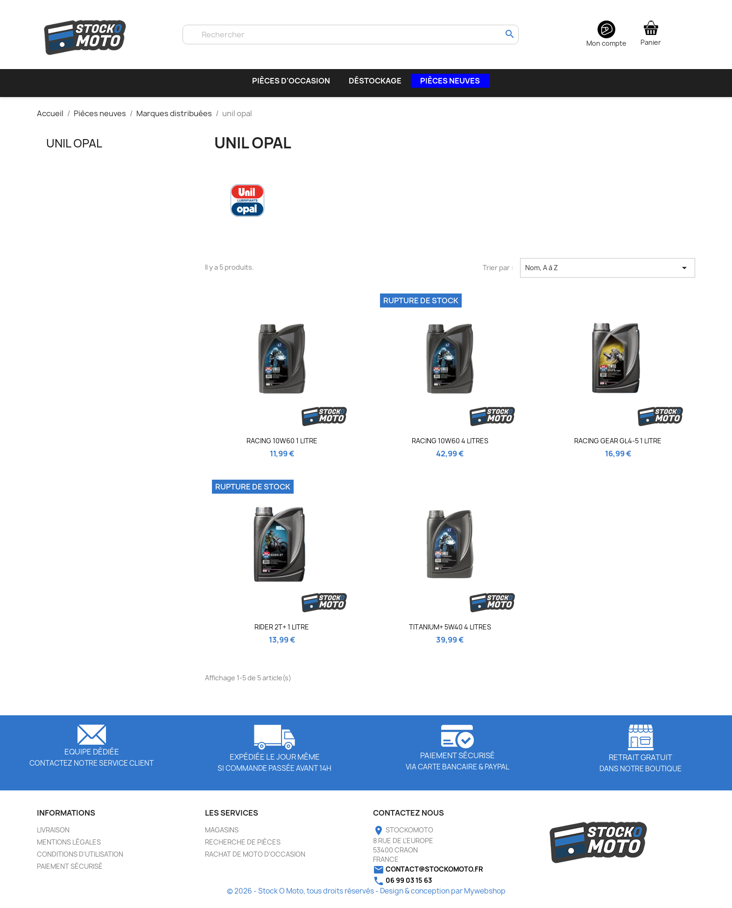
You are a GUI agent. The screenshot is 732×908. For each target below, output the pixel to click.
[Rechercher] (351, 34)
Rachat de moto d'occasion (255, 858)
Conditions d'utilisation (80, 858)
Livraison (53, 834)
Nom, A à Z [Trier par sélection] (607, 272)
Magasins (222, 834)
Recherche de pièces (243, 846)
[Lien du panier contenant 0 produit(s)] (650, 33)
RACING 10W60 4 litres (450, 445)
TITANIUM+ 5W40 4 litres (450, 631)
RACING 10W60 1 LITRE (281, 445)
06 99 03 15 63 (409, 884)
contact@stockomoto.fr (434, 873)
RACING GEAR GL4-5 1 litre (618, 445)
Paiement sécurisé (70, 870)
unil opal (74, 148)
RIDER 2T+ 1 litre (281, 631)
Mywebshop (485, 896)
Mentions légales (69, 846)
